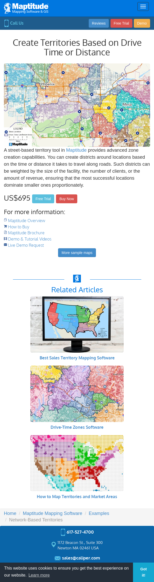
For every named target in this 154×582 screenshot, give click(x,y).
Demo (142, 23)
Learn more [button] (39, 575)
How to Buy (18, 226)
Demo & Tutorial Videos (29, 239)
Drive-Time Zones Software (77, 427)
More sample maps (76, 253)
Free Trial (121, 23)
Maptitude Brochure (26, 232)
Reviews (99, 23)
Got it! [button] (143, 572)
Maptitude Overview (26, 220)
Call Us (14, 23)
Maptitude (76, 150)
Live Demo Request (26, 245)
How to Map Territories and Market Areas (77, 496)
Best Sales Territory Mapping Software (77, 357)
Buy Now (66, 199)
